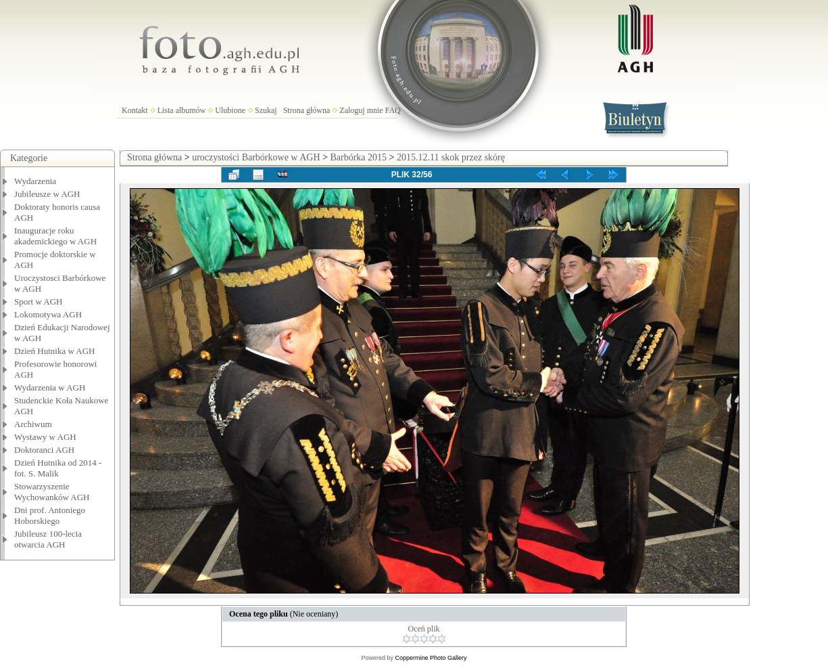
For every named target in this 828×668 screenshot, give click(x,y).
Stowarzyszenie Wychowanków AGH (52, 491)
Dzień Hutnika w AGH (54, 351)
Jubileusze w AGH (47, 194)
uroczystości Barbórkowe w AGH (256, 157)
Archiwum (33, 424)
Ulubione (230, 110)
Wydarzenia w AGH (49, 387)
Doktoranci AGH (44, 450)
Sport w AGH (38, 301)
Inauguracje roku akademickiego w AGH (55, 235)
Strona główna (307, 110)
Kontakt (135, 110)
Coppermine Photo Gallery (430, 657)
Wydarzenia (35, 181)
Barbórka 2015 (358, 157)
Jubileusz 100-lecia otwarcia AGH (48, 539)
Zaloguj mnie (361, 110)
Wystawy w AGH (45, 437)
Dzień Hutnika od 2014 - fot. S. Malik (57, 468)
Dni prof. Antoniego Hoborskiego (49, 515)
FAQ (393, 110)
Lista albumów (181, 110)
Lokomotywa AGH (48, 314)
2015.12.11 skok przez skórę (451, 157)
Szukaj (266, 110)
